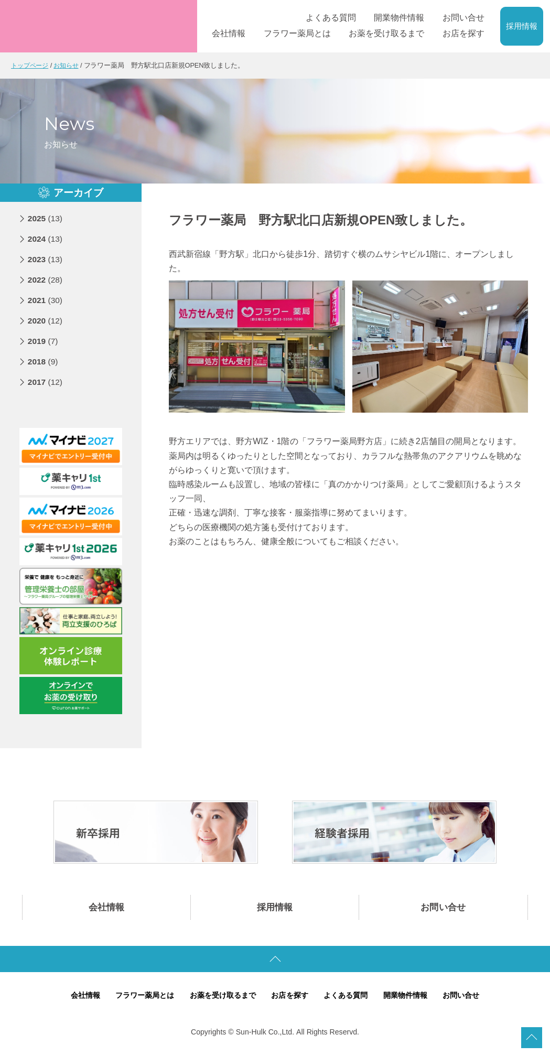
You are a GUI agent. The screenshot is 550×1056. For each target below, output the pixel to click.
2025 (46, 217)
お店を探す (290, 997)
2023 (46, 258)
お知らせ (70, 65)
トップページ (31, 65)
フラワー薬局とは (137, 997)
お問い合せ (443, 908)
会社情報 (106, 908)
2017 (46, 381)
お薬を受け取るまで (220, 997)
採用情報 (521, 26)
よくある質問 (349, 997)
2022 (46, 279)
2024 (46, 238)
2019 (43, 340)
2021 (46, 299)
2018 (43, 361)
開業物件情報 (412, 997)
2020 (46, 320)
